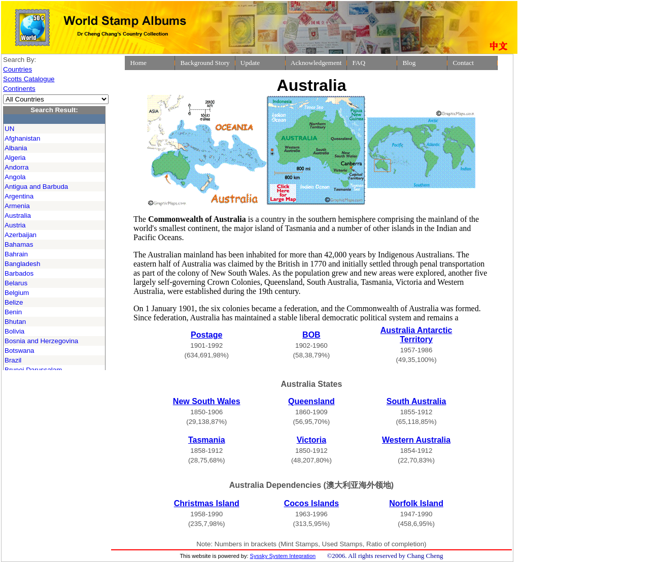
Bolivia (14, 331)
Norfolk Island (416, 503)
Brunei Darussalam (33, 370)
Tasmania (206, 440)
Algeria (15, 157)
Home (138, 63)
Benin (13, 312)
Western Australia (416, 440)
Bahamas (19, 244)
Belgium (17, 292)
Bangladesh (22, 264)
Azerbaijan (21, 235)
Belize (14, 302)
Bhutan (15, 321)
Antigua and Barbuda (36, 186)
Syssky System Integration (283, 556)
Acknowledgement (316, 63)
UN (9, 129)
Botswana (19, 350)
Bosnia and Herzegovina (41, 341)
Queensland (311, 401)
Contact (462, 63)
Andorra (16, 167)
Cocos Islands (311, 503)
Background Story (204, 63)
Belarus (16, 283)
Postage (206, 334)
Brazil (13, 360)
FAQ (358, 63)
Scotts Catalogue (29, 79)
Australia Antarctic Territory (416, 335)
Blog (408, 63)
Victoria (311, 440)
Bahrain (16, 254)
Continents (19, 88)
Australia (18, 215)
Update (250, 63)
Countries (17, 69)
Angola (15, 177)
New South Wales (206, 401)
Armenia (17, 206)
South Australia (416, 401)
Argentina (19, 196)
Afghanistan (22, 138)
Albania (16, 148)
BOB (311, 334)
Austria (15, 225)
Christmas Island (206, 503)
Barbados (19, 273)
